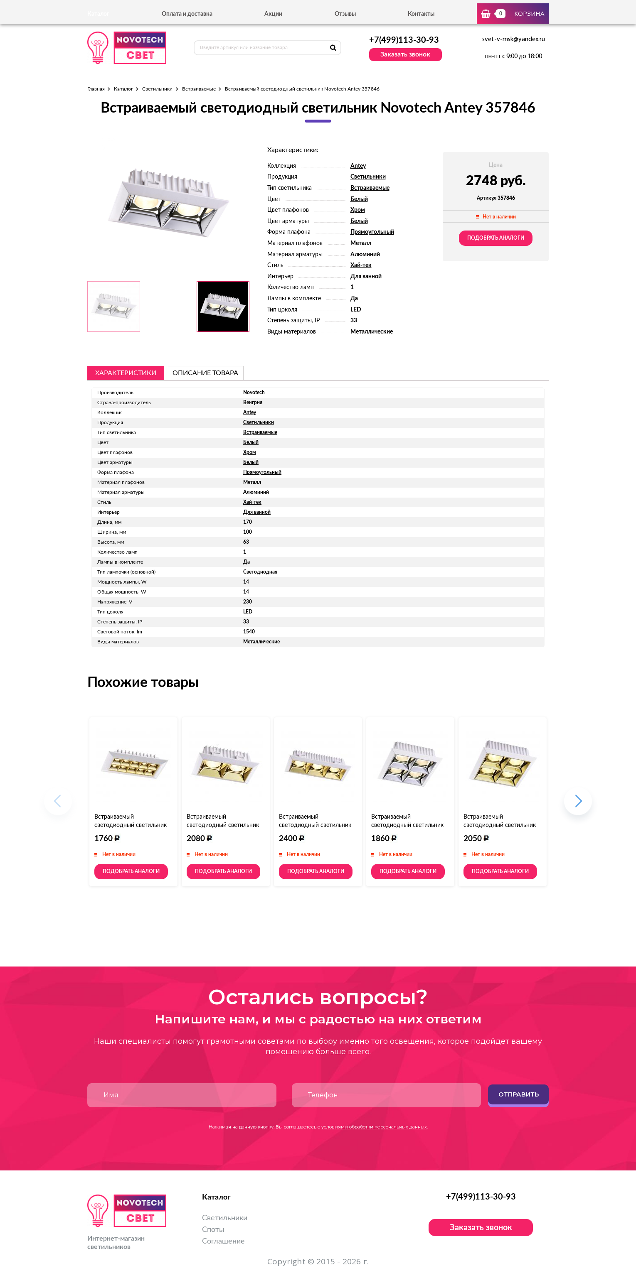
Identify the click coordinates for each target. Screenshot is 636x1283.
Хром (357, 210)
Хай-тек (361, 265)
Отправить (518, 1094)
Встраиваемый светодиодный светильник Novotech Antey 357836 (130, 825)
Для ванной (366, 277)
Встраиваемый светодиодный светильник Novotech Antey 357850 (407, 825)
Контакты (421, 14)
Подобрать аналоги (495, 238)
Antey (358, 166)
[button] (578, 805)
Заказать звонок (405, 54)
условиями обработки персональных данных (374, 1127)
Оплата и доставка (187, 14)
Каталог (123, 88)
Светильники (157, 88)
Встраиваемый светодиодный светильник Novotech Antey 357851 (499, 825)
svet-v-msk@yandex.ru (513, 39)
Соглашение (223, 1241)
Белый (359, 199)
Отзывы (345, 14)
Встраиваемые (199, 88)
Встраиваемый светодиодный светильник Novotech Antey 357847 (223, 825)
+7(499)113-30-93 (404, 40)
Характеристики (125, 373)
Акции (273, 14)
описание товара (205, 373)
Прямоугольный (372, 232)
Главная (96, 88)
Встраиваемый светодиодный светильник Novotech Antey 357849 (315, 825)
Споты (213, 1230)
